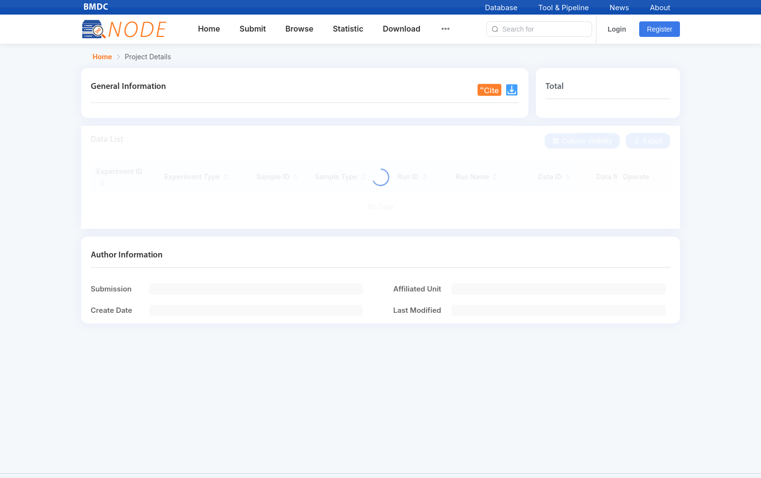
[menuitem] (451, 29)
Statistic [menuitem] (348, 29)
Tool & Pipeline (563, 7)
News (619, 7)
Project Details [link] (148, 56)
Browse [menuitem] (299, 29)
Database (501, 7)
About (660, 7)
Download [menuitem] (402, 29)
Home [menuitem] (209, 29)
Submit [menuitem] (252, 29)
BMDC (96, 7)
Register (659, 29)
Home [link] (102, 56)
